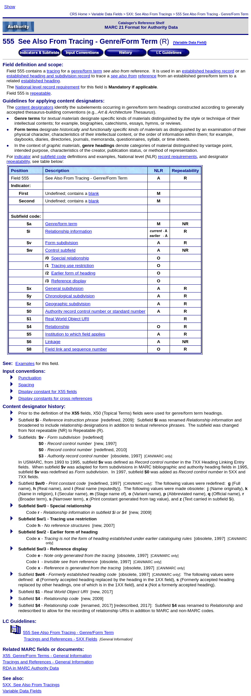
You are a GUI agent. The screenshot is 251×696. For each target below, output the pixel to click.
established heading (40, 80)
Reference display (68, 280)
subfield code (53, 156)
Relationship (57, 326)
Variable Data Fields (106, 14)
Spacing (26, 384)
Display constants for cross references (55, 398)
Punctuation (29, 377)
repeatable (40, 93)
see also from (124, 75)
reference (147, 75)
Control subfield (60, 250)
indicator (22, 156)
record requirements (177, 156)
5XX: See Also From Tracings (149, 14)
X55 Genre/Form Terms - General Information (47, 655)
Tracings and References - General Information (48, 661)
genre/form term (86, 71)
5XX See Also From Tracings (31, 684)
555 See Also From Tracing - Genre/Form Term (68, 632)
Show (9, 6)
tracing (53, 71)
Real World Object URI (67, 318)
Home (82, 14)
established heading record (208, 71)
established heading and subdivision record (48, 75)
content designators (34, 107)
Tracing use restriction (72, 265)
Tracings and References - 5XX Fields (60, 639)
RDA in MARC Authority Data (31, 668)
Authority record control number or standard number (95, 311)
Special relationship (70, 258)
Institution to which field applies (75, 334)
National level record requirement (47, 87)
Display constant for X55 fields (47, 391)
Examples (25, 363)
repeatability (18, 161)
